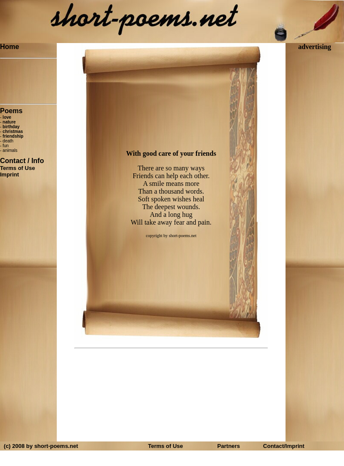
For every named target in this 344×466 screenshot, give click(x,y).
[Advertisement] (28, 81)
